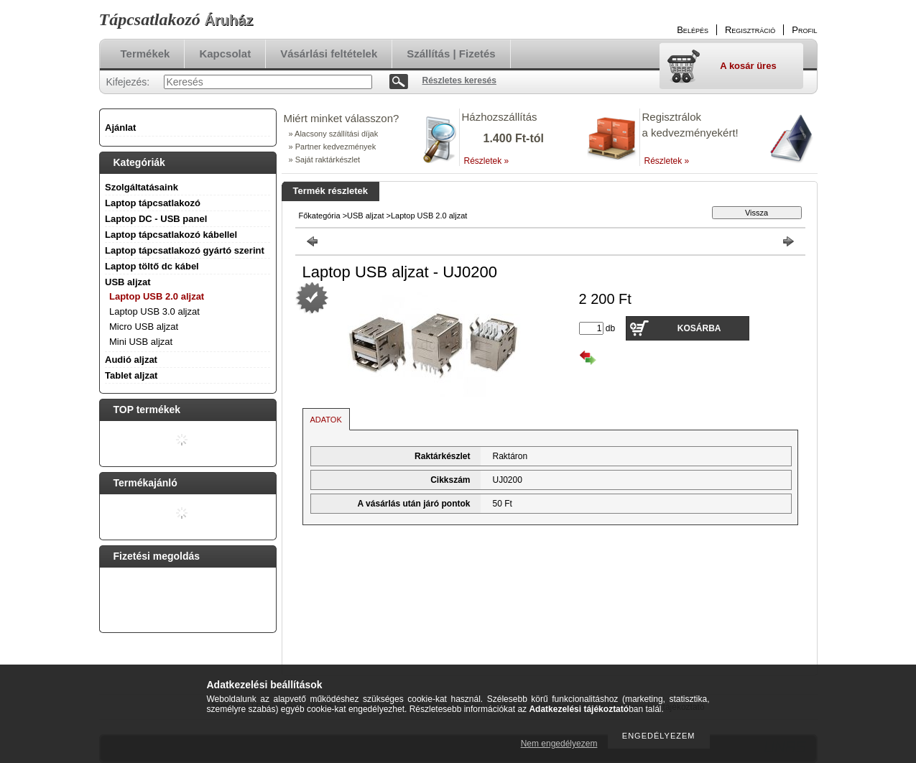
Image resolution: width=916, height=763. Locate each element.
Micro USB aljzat (143, 326)
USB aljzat (365, 215)
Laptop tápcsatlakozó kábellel (171, 234)
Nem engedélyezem (559, 744)
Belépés (692, 29)
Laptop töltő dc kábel (152, 266)
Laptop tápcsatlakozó (152, 203)
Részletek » (486, 161)
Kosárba (699, 328)
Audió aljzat (131, 359)
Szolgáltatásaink (141, 187)
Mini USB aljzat (140, 341)
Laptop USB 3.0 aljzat (154, 311)
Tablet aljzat (131, 375)
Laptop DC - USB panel (156, 218)
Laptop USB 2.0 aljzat (156, 296)
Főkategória (320, 215)
